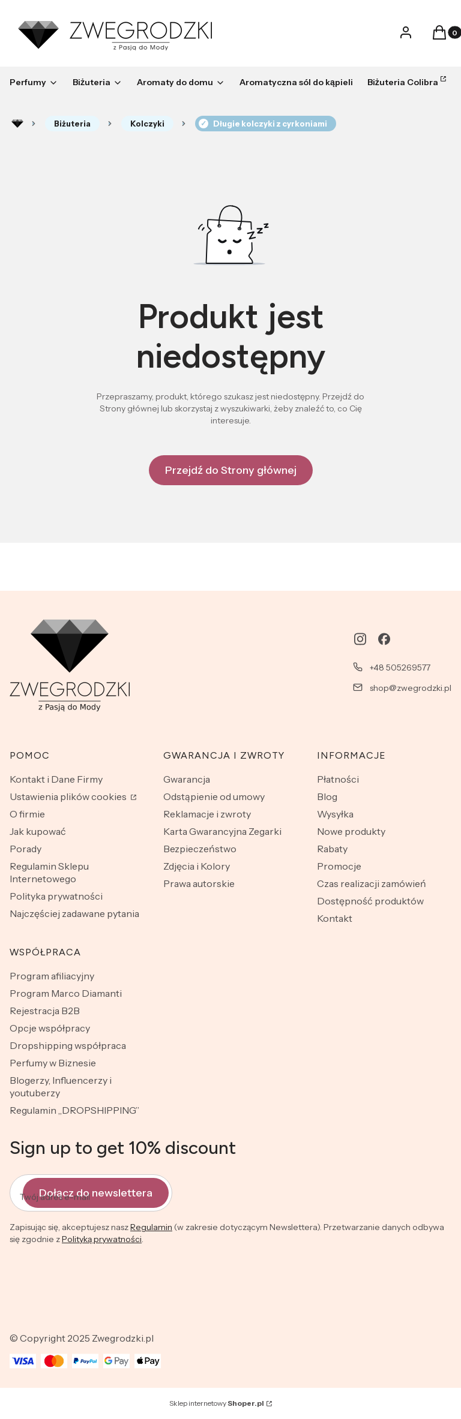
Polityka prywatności (56, 896)
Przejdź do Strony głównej (231, 470)
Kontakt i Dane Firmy (56, 779)
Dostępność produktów (370, 901)
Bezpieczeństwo (200, 849)
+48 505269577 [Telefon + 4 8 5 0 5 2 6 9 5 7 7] (400, 667)
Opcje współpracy (50, 1028)
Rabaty (332, 849)
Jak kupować (38, 831)
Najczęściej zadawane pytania (74, 913)
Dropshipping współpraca (68, 1045)
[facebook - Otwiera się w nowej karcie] (384, 639)
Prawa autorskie (199, 883)
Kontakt (334, 918)
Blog (327, 796)
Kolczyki (147, 123)
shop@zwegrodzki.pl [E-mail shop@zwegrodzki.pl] (410, 688)
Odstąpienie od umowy (214, 796)
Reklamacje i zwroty (207, 814)
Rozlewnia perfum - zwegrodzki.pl (17, 124)
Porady (25, 849)
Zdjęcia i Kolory (196, 866)
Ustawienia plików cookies (69, 796)
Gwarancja (186, 779)
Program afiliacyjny (52, 976)
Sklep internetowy (216, 1403)
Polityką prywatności (102, 1239)
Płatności (338, 779)
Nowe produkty (351, 831)
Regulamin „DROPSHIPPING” (74, 1110)
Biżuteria (72, 123)
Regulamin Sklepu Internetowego (49, 872)
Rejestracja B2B (45, 1011)
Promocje (339, 866)
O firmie (27, 814)
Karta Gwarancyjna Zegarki (222, 831)
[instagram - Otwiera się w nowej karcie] (360, 639)
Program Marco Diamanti (66, 993)
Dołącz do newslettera (95, 1192)
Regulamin (151, 1227)
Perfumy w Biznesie (53, 1063)
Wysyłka (335, 814)
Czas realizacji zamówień (371, 883)
